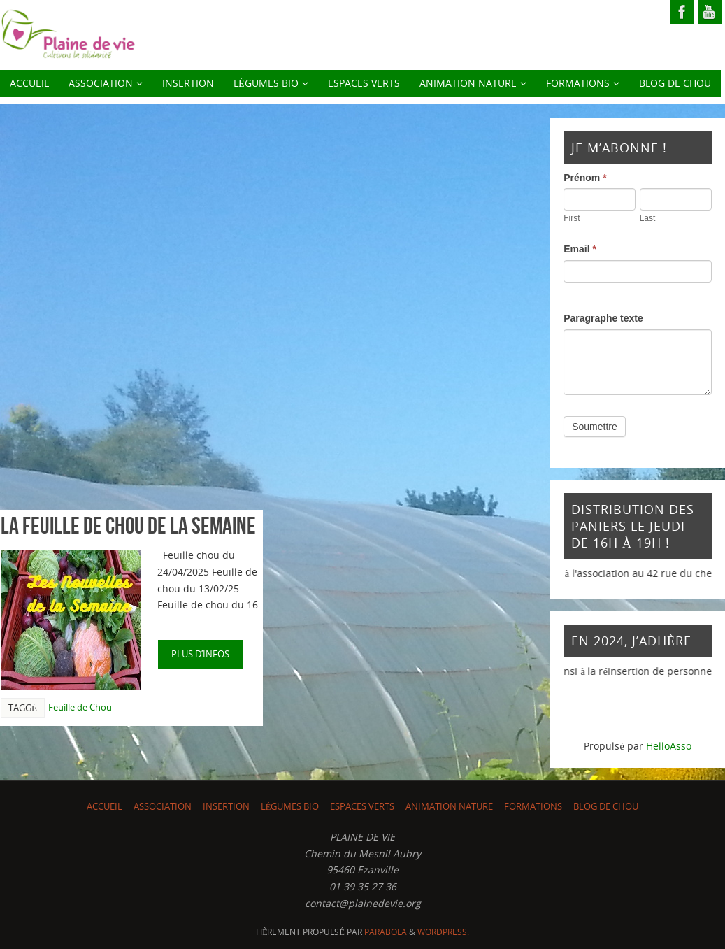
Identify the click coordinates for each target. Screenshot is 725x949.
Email (580, 249)
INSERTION (226, 807)
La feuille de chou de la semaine (128, 525)
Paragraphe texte (603, 318)
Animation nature (449, 807)
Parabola (385, 932)
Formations (533, 807)
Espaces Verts (362, 807)
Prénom (585, 177)
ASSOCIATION (163, 807)
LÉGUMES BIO (290, 807)
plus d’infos (200, 654)
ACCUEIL (104, 807)
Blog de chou (605, 807)
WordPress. (443, 932)
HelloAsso (668, 745)
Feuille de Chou (80, 707)
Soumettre (594, 426)
